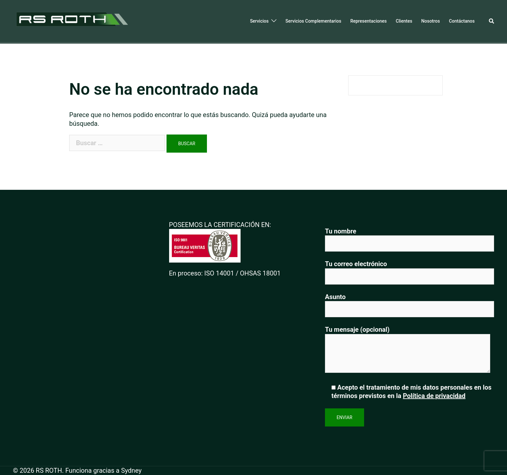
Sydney (131, 470)
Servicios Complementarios (313, 21)
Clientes (404, 21)
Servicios (259, 21)
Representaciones (368, 21)
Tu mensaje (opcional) (407, 350)
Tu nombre (409, 237)
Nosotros (430, 21)
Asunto (409, 303)
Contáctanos (462, 21)
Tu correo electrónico (409, 270)
